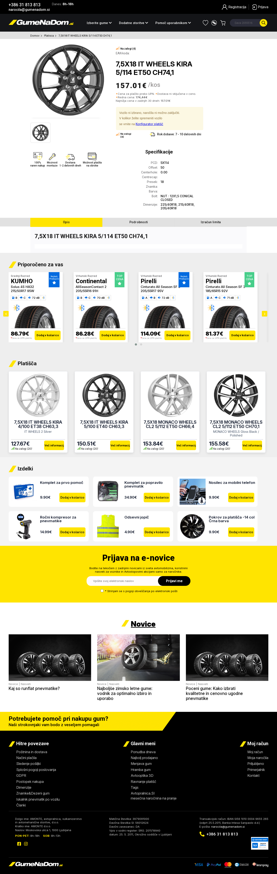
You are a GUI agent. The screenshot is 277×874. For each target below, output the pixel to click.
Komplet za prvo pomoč (61, 482)
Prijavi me (174, 581)
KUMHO (22, 281)
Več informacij (54, 445)
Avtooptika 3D (142, 775)
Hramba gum (141, 769)
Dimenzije (23, 787)
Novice (143, 623)
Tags (134, 787)
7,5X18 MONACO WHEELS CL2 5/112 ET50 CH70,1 (236, 424)
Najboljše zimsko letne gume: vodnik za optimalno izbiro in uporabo (124, 693)
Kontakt (253, 775)
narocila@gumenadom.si (29, 9)
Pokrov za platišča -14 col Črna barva (231, 519)
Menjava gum (141, 763)
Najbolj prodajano (144, 758)
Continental (91, 281)
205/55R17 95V (152, 291)
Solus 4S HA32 (22, 287)
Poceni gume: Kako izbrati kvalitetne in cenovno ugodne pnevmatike (214, 693)
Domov (34, 35)
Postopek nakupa (30, 781)
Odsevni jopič (136, 517)
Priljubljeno (255, 763)
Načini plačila (26, 758)
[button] (135, 344)
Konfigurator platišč (149, 124)
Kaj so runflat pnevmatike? (34, 688)
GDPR (21, 775)
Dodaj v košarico (48, 335)
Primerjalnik (256, 769)
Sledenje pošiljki (28, 763)
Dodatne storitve (133, 23)
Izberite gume (99, 23)
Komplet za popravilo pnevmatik (143, 484)
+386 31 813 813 (24, 4)
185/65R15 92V (217, 291)
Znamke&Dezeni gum (33, 793)
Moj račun (255, 752)
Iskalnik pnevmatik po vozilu (38, 799)
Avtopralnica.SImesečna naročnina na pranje (154, 795)
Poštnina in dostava (31, 752)
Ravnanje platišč (143, 781)
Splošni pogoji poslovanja (36, 769)
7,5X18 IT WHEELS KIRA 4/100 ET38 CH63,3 (38, 424)
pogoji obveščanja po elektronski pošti (151, 591)
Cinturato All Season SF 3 (160, 287)
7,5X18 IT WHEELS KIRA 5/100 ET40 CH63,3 (104, 424)
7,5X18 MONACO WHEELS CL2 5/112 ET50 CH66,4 (170, 424)
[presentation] (6, 314)
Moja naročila (257, 758)
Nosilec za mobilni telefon (232, 482)
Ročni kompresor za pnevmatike (58, 519)
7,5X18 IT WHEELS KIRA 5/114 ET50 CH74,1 (85, 35)
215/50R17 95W (22, 291)
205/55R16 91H (87, 291)
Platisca (49, 35)
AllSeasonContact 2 (91, 287)
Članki (21, 805)
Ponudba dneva (143, 752)
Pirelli (149, 281)
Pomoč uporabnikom (173, 23)
